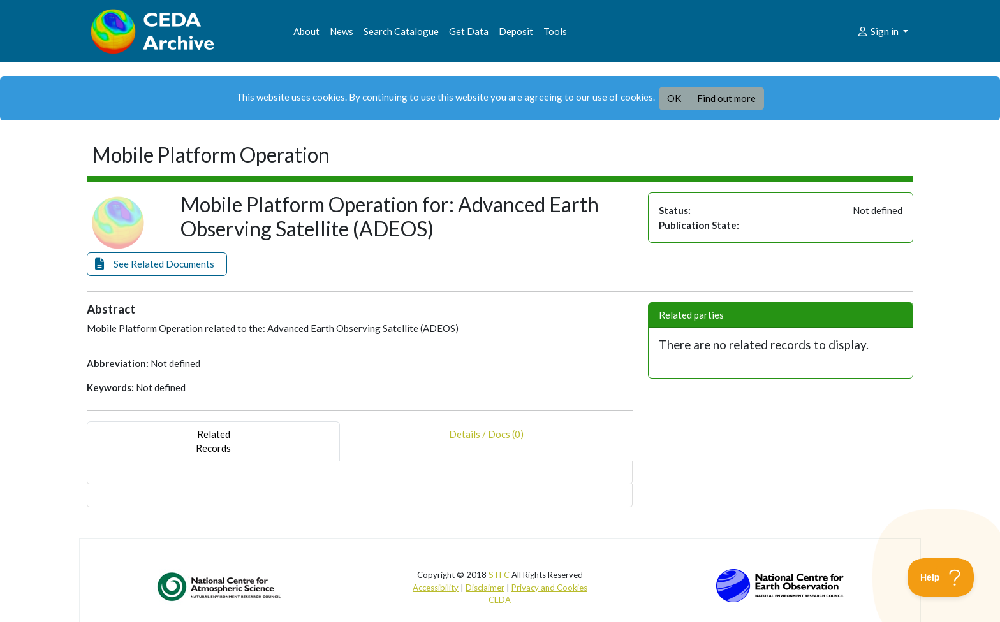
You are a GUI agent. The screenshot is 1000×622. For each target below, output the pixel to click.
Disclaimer (485, 587)
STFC (499, 575)
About (306, 31)
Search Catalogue (401, 31)
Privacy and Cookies (549, 587)
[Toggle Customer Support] (941, 577)
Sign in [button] (879, 31)
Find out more (726, 98)
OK (674, 98)
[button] (157, 264)
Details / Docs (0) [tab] (486, 441)
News (341, 31)
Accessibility (436, 587)
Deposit (516, 31)
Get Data (469, 31)
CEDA (500, 600)
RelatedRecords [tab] (213, 441)
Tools (555, 31)
